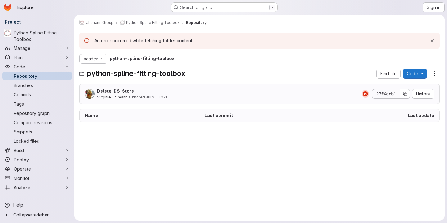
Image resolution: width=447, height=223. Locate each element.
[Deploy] (37, 159)
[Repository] (37, 76)
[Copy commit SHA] (405, 94)
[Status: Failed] (365, 94)
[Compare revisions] (37, 122)
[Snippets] (37, 131)
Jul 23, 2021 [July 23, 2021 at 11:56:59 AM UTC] (156, 97)
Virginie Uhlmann (112, 97)
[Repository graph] (37, 113)
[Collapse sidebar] (37, 215)
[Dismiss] (432, 40)
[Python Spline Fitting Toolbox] (37, 36)
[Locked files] (37, 141)
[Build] (37, 150)
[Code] (37, 66)
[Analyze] (37, 187)
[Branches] (37, 85)
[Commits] (37, 94)
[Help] (37, 205)
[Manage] (37, 48)
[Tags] (37, 103)
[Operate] (37, 168)
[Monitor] (37, 178)
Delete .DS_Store (115, 91)
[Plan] (37, 57)
